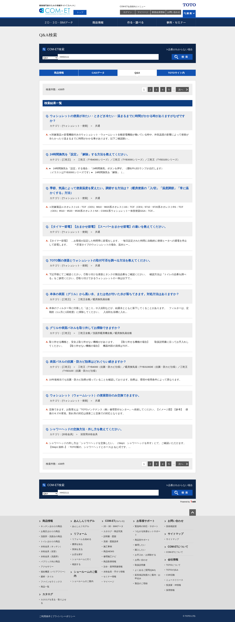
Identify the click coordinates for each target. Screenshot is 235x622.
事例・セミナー (176, 22)
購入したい (140, 550)
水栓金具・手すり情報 (114, 571)
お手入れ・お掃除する (145, 555)
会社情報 (173, 559)
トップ (80, 12)
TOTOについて (173, 565)
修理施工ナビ (109, 556)
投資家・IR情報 (173, 585)
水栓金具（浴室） (49, 551)
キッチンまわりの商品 (51, 526)
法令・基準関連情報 (113, 566)
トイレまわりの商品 (50, 541)
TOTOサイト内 (176, 72)
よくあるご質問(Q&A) (145, 570)
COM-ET (114, 521)
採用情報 (170, 590)
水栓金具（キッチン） (51, 546)
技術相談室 (171, 526)
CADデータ (98, 72)
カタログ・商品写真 (113, 531)
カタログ (47, 594)
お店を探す (77, 554)
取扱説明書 (140, 565)
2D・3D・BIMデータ (58, 22)
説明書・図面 (109, 536)
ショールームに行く (81, 559)
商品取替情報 (109, 561)
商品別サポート (142, 540)
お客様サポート (145, 521)
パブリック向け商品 (50, 561)
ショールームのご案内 (82, 581)
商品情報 (98, 22)
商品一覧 (45, 586)
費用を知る (77, 544)
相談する (76, 564)
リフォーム (80, 533)
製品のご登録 (141, 583)
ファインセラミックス (51, 581)
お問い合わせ (173, 12)
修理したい (140, 545)
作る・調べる (137, 22)
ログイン (127, 12)
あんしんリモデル (84, 521)
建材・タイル (47, 576)
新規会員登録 (158, 12)
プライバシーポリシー (63, 616)
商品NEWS (108, 551)
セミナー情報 (109, 576)
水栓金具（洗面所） (50, 556)
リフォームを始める (81, 539)
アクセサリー (47, 566)
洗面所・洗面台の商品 (51, 536)
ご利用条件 (45, 616)
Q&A (137, 72)
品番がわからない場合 (180, 49)
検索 (189, 13)
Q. (47, 116)
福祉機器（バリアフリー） (53, 571)
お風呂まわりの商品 (50, 531)
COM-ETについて (178, 546)
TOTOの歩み (172, 570)
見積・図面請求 (110, 541)
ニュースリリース (174, 580)
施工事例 (107, 546)
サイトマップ (175, 533)
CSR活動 (170, 575)
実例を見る (77, 549)
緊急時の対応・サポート (146, 526)
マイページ (143, 12)
